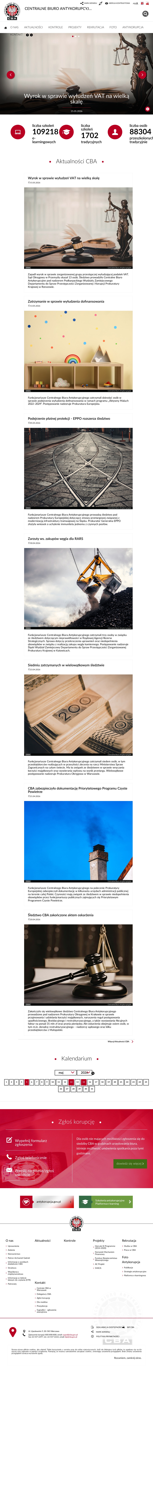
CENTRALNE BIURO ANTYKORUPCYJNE (47, 6)
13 (70, 1089)
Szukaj (93, 1080)
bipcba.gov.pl (71, 1345)
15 (83, 1089)
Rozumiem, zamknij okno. (128, 1365)
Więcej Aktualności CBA (118, 1049)
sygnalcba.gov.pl (70, 1342)
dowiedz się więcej (129, 1171)
